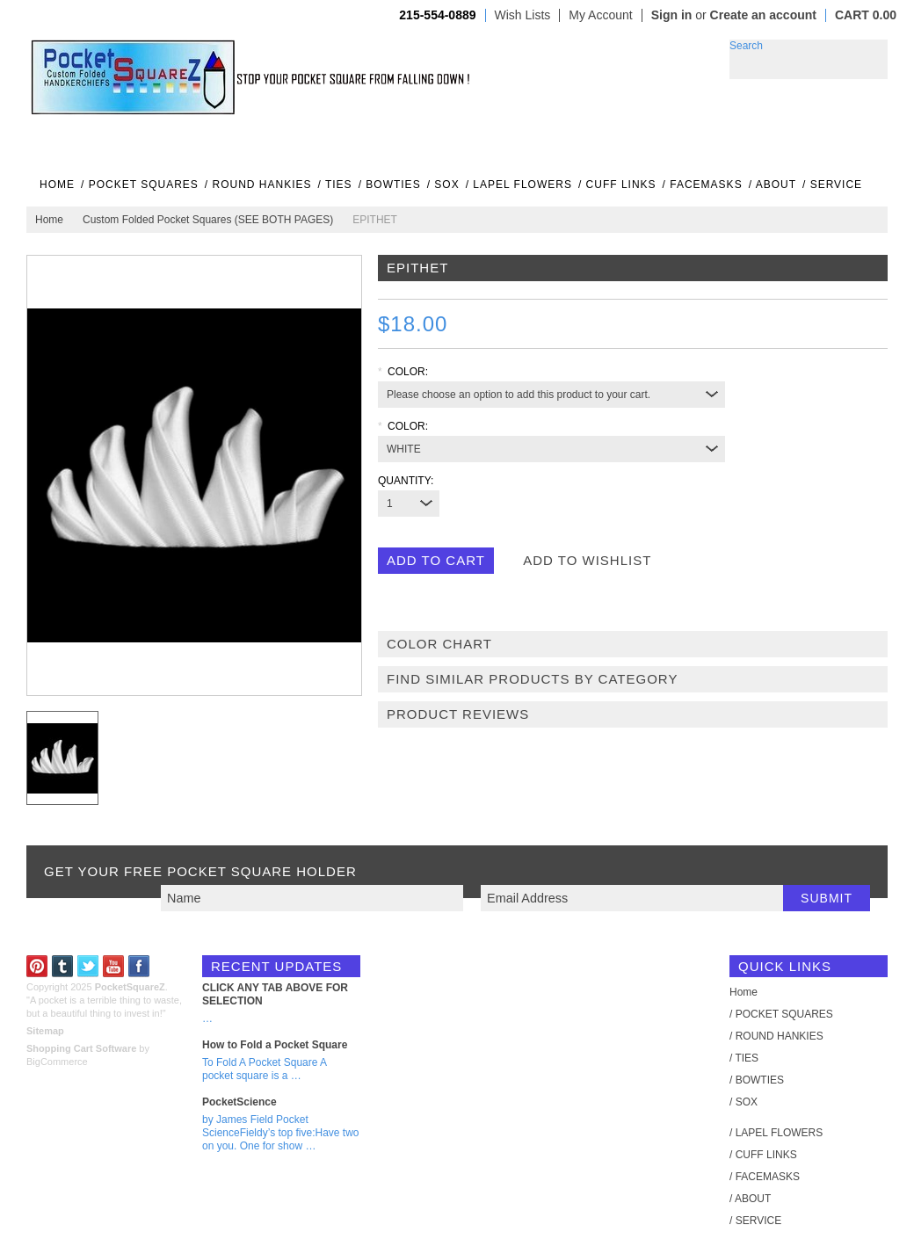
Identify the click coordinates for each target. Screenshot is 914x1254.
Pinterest (37, 966)
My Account (600, 15)
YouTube (114, 966)
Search (746, 46)
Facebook (139, 966)
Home (49, 220)
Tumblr (63, 966)
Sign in (672, 15)
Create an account (763, 15)
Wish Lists (523, 15)
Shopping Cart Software (81, 1048)
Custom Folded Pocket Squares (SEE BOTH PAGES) (208, 220)
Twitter (88, 966)
